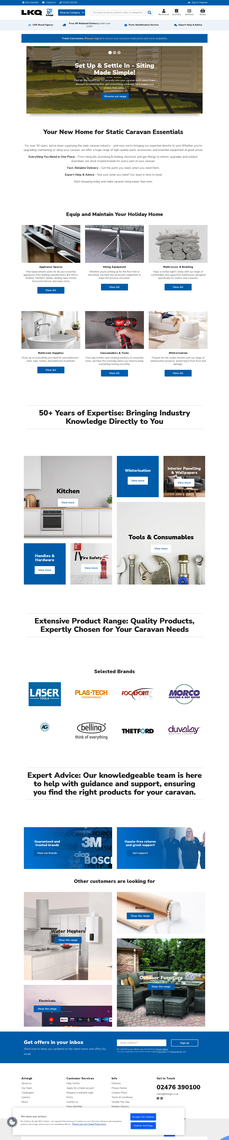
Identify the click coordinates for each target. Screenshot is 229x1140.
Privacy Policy (161, 1052)
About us (26, 1083)
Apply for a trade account (80, 1088)
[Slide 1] (110, 52)
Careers (25, 1097)
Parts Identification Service (144, 25)
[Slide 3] (119, 52)
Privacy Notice (162, 1049)
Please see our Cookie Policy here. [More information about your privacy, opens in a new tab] (89, 1124)
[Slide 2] (114, 52)
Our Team (26, 1088)
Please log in (93, 38)
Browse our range (115, 96)
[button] (12, 1122)
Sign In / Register (200, 2)
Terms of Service (176, 1052)
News (24, 1101)
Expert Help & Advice (190, 25)
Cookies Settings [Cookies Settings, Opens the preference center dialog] (143, 1125)
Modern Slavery (120, 1106)
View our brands (47, 853)
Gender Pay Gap (120, 1101)
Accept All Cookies (143, 1116)
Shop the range (68, 940)
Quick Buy (176, 13)
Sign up (184, 1043)
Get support (140, 853)
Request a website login (79, 1092)
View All (50, 290)
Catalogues (27, 1092)
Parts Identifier (31, 2)
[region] (98, 1121)
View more (68, 502)
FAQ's (69, 1097)
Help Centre (73, 1083)
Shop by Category (72, 12)
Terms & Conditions (122, 1097)
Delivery (116, 1083)
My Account (164, 13)
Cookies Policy (119, 1092)
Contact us (72, 1101)
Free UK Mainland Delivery (89, 25)
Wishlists (189, 13)
